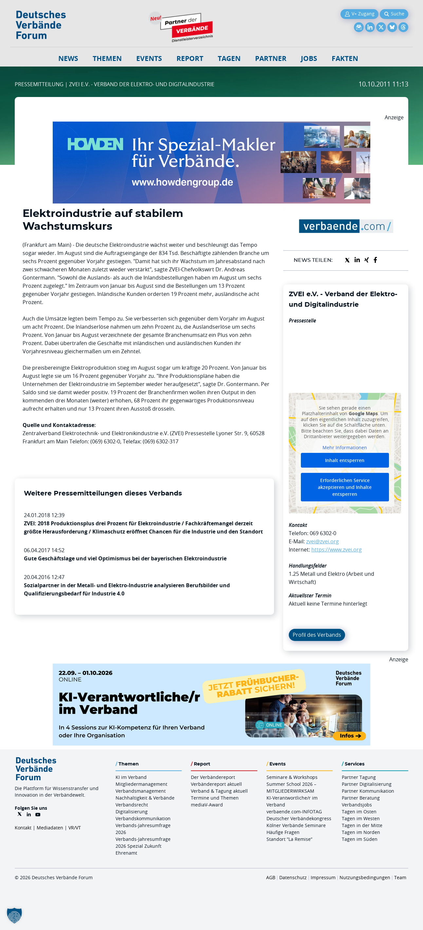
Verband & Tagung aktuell (219, 791)
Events (149, 58)
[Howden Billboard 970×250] (211, 125)
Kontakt (23, 827)
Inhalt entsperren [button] (344, 460)
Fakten (345, 58)
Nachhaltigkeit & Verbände (145, 798)
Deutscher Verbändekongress (299, 818)
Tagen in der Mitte (362, 825)
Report (189, 58)
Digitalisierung (132, 811)
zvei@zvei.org (322, 541)
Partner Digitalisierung (367, 784)
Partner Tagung (359, 777)
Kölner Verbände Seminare (296, 825)
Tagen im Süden (359, 839)
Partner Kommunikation (368, 791)
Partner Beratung (361, 798)
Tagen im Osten (359, 811)
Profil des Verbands (317, 634)
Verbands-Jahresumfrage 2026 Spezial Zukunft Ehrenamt (143, 846)
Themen (107, 58)
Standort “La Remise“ (289, 839)
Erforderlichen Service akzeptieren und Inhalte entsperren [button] (345, 487)
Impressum (323, 877)
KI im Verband (131, 777)
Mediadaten (50, 827)
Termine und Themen (215, 798)
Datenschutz (293, 877)
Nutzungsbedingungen (365, 877)
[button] (14, 915)
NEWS (68, 58)
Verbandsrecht (132, 805)
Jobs (309, 58)
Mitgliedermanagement (141, 784)
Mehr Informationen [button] (344, 447)
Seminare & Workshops (292, 777)
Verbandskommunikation (143, 818)
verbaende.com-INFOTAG (294, 811)
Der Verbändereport (213, 777)
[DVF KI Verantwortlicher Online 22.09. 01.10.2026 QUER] (211, 667)
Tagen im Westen (361, 818)
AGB (270, 877)
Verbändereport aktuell (216, 784)
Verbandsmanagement (141, 791)
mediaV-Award (207, 805)
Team (400, 877)
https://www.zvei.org (336, 549)
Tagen (229, 58)
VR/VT (74, 827)
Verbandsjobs (357, 805)
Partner (270, 58)
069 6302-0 (323, 533)
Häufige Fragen (283, 832)
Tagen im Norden (361, 832)
